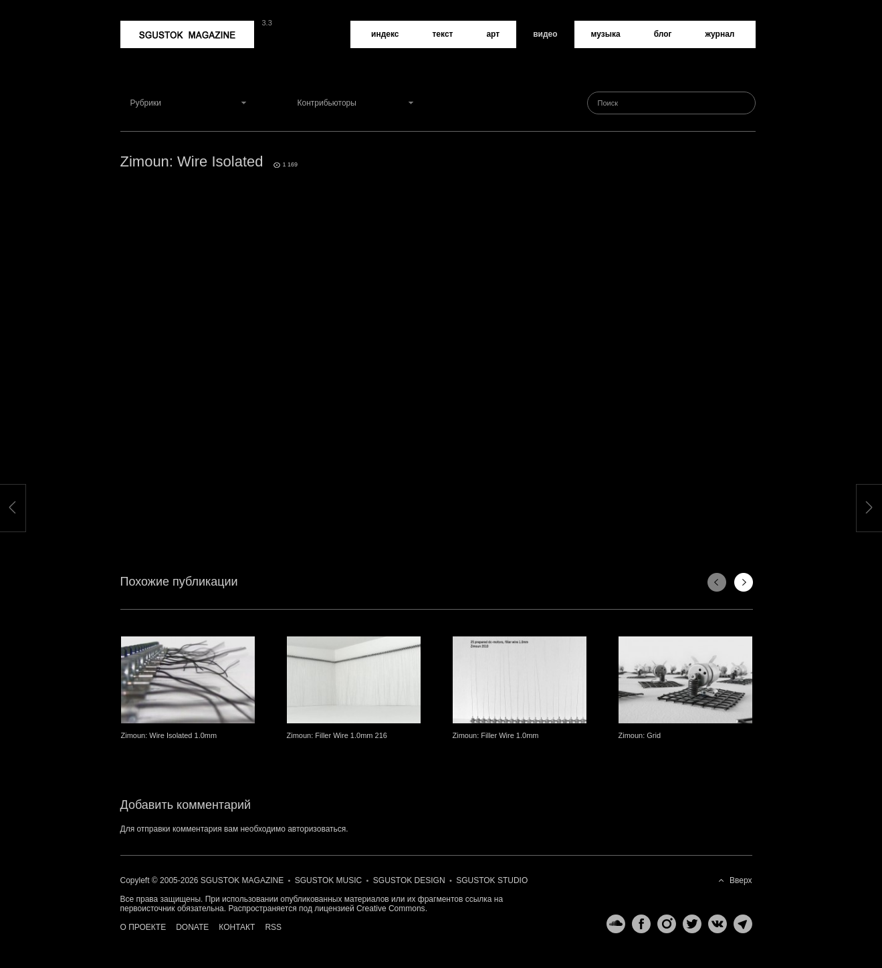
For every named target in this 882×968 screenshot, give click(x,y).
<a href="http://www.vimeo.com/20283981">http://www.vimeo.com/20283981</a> (438, 347)
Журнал (720, 34)
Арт (493, 34)
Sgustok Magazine (187, 34)
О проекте (143, 927)
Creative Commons (390, 908)
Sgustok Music (328, 880)
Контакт (237, 927)
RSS (273, 927)
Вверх (741, 880)
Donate (192, 927)
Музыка (606, 34)
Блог (663, 34)
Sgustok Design (409, 880)
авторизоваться (317, 829)
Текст (442, 34)
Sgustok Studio (492, 880)
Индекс (385, 34)
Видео (545, 34)
